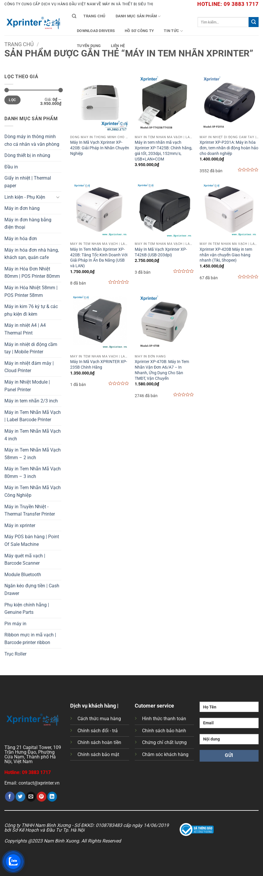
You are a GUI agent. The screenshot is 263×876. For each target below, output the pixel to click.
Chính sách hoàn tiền (99, 742)
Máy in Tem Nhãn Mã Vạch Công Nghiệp (32, 491)
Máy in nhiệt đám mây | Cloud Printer (29, 367)
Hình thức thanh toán (164, 718)
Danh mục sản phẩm (138, 16)
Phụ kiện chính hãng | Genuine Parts (26, 608)
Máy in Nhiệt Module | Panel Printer (27, 385)
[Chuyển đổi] (57, 196)
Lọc (12, 100)
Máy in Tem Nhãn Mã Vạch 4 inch (32, 435)
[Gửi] (254, 22)
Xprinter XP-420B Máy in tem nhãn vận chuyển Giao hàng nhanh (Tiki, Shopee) (226, 255)
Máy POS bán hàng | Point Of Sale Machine (31, 540)
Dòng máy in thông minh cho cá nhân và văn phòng (31, 140)
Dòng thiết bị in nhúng (27, 155)
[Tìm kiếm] (74, 16)
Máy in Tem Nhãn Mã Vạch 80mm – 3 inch (32, 472)
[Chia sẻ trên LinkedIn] (52, 797)
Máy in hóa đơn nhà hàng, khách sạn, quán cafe (31, 253)
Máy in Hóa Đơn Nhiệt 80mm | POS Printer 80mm (32, 272)
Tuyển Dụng (89, 46)
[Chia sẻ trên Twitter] (20, 797)
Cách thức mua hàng (99, 718)
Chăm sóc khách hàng (165, 754)
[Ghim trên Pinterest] (41, 797)
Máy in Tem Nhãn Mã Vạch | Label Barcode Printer (32, 416)
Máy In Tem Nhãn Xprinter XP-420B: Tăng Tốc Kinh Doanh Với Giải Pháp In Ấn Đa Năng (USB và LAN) (98, 257)
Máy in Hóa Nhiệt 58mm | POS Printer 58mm (31, 291)
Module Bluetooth (22, 574)
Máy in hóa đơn (20, 238)
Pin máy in (15, 623)
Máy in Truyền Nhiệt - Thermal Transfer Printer (29, 510)
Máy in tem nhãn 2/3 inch (31, 401)
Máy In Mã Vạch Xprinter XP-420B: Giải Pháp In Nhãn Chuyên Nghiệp (99, 148)
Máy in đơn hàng (22, 208)
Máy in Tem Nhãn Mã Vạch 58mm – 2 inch (32, 453)
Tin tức (173, 31)
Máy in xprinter (19, 525)
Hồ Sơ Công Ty (139, 31)
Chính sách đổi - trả (97, 730)
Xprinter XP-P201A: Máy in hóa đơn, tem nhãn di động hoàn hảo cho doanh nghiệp (229, 148)
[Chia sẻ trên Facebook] (10, 797)
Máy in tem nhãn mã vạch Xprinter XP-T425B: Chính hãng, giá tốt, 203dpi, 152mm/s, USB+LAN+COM (163, 150)
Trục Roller (15, 654)
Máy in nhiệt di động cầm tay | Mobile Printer (30, 348)
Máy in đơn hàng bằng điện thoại (27, 223)
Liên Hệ (118, 46)
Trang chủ (94, 16)
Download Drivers (96, 31)
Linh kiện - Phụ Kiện (24, 197)
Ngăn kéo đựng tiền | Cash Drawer (31, 589)
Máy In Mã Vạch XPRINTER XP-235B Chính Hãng (98, 364)
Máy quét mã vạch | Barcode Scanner (24, 559)
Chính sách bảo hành (164, 730)
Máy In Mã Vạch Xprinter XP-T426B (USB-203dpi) (161, 252)
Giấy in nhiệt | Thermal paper (27, 181)
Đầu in (11, 167)
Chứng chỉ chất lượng (164, 742)
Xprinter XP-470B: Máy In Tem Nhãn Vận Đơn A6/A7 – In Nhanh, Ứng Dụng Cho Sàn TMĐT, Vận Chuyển (162, 370)
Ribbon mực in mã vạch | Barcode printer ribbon (30, 638)
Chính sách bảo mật (98, 754)
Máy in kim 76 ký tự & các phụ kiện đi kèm (31, 310)
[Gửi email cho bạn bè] (31, 797)
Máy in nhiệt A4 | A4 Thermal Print (25, 329)
